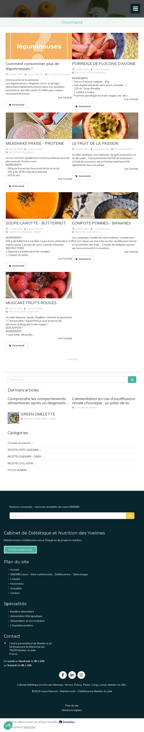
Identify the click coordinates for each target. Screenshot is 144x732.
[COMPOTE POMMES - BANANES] (105, 205)
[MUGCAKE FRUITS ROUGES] (39, 285)
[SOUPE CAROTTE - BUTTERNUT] (39, 205)
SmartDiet (29, 727)
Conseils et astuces (19, 442)
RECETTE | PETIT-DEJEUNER (23, 449)
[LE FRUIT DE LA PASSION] (105, 125)
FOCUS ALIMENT (17, 470)
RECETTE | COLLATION (20, 463)
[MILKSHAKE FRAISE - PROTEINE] (39, 125)
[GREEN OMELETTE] (13, 418)
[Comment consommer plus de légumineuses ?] (39, 46)
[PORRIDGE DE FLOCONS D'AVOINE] (105, 46)
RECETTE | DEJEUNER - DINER (24, 456)
